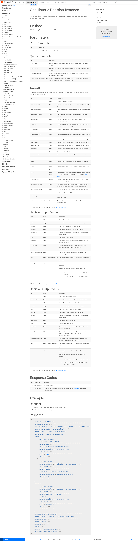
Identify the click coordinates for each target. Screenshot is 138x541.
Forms (5, 153)
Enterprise (56, 2)
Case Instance (8, 30)
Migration (6, 119)
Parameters (100, 15)
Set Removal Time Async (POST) (13, 77)
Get (5, 75)
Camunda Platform (32, 2)
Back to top (134, 539)
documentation (61, 207)
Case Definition (8, 26)
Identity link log (8, 85)
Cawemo (48, 2)
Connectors (6, 157)
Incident (6, 87)
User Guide (6, 11)
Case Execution (8, 28)
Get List (6, 70)
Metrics (6, 117)
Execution (6, 45)
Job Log (6, 94)
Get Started (21, 2)
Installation (6, 161)
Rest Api (5, 16)
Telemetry (6, 134)
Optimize (41, 2)
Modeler (5, 164)
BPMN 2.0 (5, 146)
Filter (5, 49)
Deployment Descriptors (10, 159)
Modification (7, 121)
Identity (6, 106)
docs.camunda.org (38, 539)
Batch (5, 24)
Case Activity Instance (10, 64)
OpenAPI (6, 20)
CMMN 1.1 (6, 150)
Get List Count (8, 72)
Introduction (6, 8)
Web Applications (8, 167)
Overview (6, 18)
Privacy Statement (79, 539)
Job (5, 110)
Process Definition (9, 96)
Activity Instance (9, 56)
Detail (6, 83)
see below (87, 168)
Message (6, 115)
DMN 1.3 (5, 148)
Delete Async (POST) (10, 79)
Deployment (7, 39)
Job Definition (7, 112)
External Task (7, 47)
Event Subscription (9, 43)
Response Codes (102, 20)
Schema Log (7, 129)
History (6, 54)
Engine (5, 41)
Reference (6, 13)
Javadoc (5, 144)
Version (6, 142)
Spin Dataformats (8, 155)
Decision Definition (9, 35)
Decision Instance (9, 68)
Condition (6, 32)
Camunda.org (97, 2)
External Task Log (9, 89)
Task (5, 100)
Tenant (5, 136)
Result (99, 18)
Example (99, 22)
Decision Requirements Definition (13, 37)
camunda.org (29, 539)
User (5, 138)
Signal (5, 127)
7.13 (13, 5)
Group (5, 51)
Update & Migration (9, 172)
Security (63, 2)
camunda (64, 539)
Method (99, 13)
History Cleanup (8, 91)
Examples (5, 169)
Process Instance (9, 98)
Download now (106, 36)
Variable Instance (9, 104)
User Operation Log (9, 102)
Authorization (7, 22)
